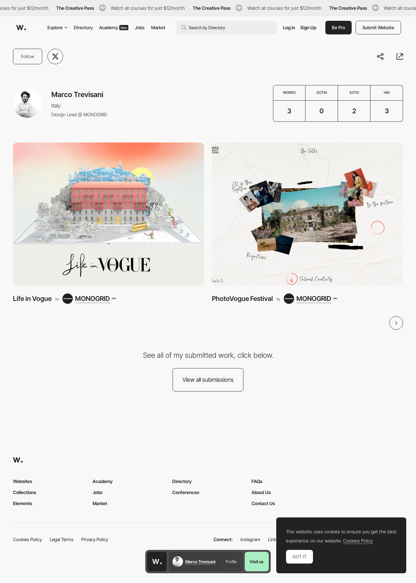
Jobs (140, 27)
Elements (22, 503)
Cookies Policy (27, 539)
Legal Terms (61, 539)
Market (158, 27)
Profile (231, 561)
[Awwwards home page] (157, 561)
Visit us (257, 561)
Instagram (250, 539)
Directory (83, 27)
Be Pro (338, 27)
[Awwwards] (21, 27)
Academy (113, 27)
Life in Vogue (32, 298)
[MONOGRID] (89, 298)
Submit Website (378, 27)
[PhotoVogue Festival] (307, 214)
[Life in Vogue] (108, 214)
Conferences (185, 492)
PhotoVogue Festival (242, 298)
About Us (261, 492)
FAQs (257, 481)
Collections (24, 492)
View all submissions (208, 379)
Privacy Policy (94, 539)
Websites (22, 481)
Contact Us (263, 503)
